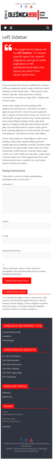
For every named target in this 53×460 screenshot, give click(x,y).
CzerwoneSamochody (11, 332)
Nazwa (5, 221)
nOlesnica (6, 392)
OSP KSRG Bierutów (10, 360)
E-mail (5, 236)
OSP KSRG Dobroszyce (12, 364)
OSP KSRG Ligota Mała (12, 372)
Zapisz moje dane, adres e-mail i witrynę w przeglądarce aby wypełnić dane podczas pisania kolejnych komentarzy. (24, 271)
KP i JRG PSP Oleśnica (11, 356)
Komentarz (8, 184)
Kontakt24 (6, 336)
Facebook (6, 426)
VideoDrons (7, 397)
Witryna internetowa (11, 250)
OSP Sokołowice (9, 377)
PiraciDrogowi (8, 340)
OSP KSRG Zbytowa (10, 368)
